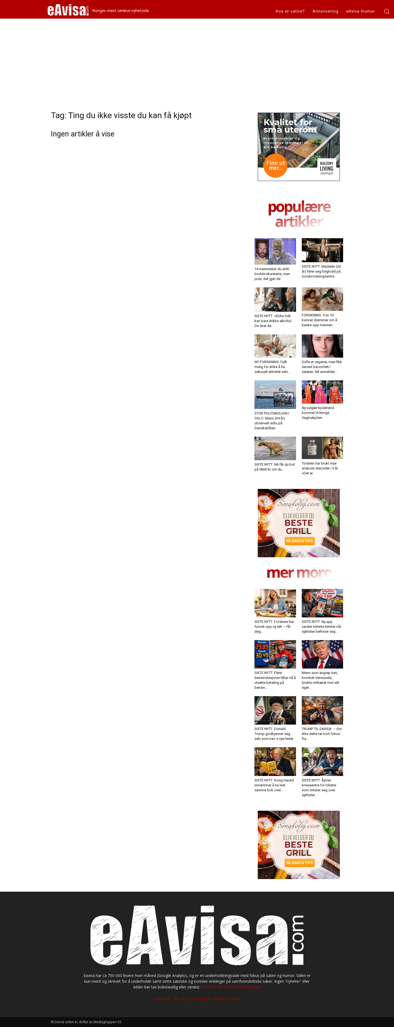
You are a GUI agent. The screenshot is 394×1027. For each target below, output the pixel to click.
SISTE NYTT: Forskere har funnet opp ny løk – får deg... (274, 627)
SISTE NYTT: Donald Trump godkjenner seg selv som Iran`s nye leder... (275, 734)
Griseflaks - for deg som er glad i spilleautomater (197, 998)
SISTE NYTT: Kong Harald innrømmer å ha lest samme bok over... (274, 785)
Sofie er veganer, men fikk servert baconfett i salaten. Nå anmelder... (322, 367)
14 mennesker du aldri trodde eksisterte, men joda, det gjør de (272, 274)
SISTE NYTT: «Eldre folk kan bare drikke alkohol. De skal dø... (273, 321)
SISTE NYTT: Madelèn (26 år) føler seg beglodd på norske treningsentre (321, 271)
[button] (386, 11)
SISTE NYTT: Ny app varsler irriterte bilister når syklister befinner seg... (321, 627)
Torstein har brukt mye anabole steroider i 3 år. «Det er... (320, 468)
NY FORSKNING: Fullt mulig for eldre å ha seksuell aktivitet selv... (272, 367)
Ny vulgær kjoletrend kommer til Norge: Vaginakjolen (318, 413)
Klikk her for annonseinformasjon (230, 987)
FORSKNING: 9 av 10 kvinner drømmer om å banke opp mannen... (319, 320)
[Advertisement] (197, 59)
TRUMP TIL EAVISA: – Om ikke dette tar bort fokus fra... (322, 734)
